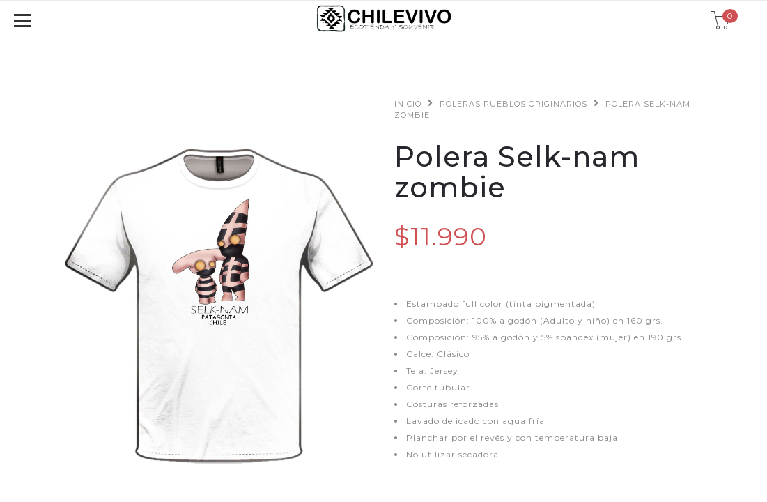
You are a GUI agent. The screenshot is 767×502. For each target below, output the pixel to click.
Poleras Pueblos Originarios (513, 104)
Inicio (407, 104)
